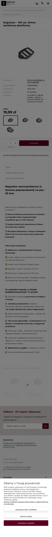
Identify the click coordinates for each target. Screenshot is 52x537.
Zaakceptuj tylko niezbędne (26, 510)
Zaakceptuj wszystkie (26, 523)
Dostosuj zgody (26, 516)
